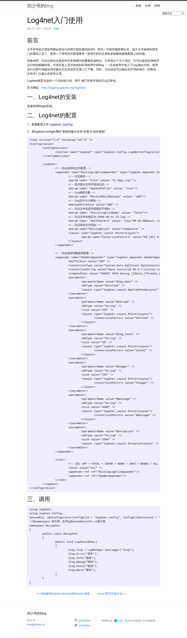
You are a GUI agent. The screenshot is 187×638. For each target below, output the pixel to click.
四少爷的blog (40, 5)
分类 (148, 5)
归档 (157, 5)
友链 (138, 5)
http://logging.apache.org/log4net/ (63, 87)
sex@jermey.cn (36, 624)
